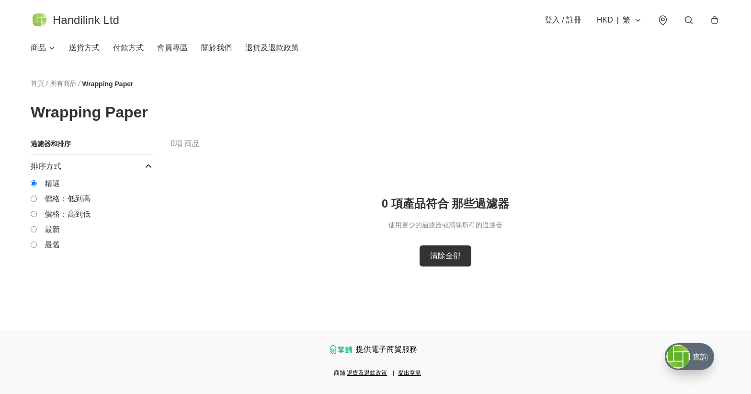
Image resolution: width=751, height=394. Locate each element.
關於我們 (216, 48)
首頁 (37, 83)
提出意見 (409, 373)
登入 (563, 20)
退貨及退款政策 (272, 48)
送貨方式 (84, 48)
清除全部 (445, 256)
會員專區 (172, 48)
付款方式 (128, 48)
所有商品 (63, 83)
